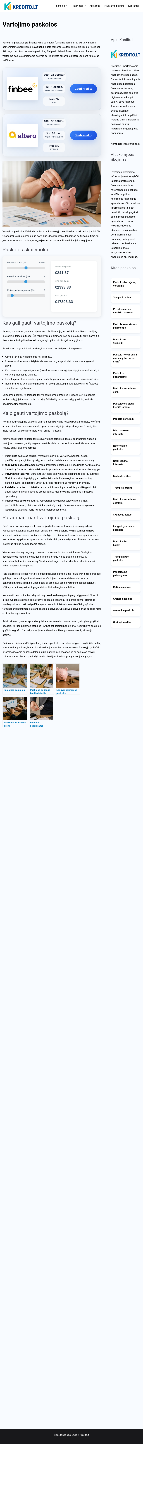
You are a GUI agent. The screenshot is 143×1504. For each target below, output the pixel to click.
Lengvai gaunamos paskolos (124, 528)
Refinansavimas (122, 587)
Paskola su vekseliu (119, 341)
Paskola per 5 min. (123, 418)
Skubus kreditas (122, 514)
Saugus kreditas (122, 297)
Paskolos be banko (120, 543)
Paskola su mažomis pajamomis (125, 326)
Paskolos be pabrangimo (120, 573)
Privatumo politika (114, 5)
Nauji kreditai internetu (120, 462)
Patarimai (79, 6)
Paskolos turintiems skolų (124, 390)
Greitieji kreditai (122, 622)
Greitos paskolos (122, 598)
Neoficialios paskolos (120, 447)
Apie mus (95, 5)
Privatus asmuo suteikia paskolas (123, 311)
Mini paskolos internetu (121, 432)
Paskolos (61, 6)
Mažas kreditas (122, 476)
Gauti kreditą (83, 88)
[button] (66, 6)
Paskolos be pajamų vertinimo (124, 284)
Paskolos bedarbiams (120, 375)
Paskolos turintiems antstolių (124, 501)
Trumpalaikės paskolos (121, 558)
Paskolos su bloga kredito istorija (123, 405)
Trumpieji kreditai (123, 487)
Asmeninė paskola (123, 610)
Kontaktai (133, 5)
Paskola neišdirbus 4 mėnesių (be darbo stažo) (125, 358)
